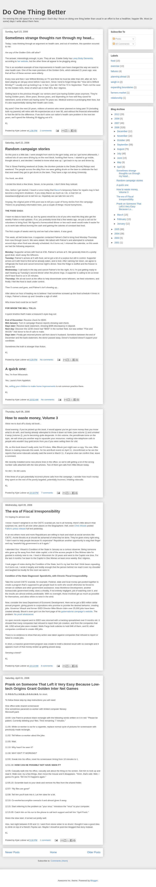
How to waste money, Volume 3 (31, 418)
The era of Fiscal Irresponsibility (32, 511)
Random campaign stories (27, 149)
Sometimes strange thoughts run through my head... (49, 38)
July (119, 153)
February (122, 219)
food (113, 60)
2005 (117, 229)
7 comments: (47, 493)
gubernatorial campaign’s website (77, 611)
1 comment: (46, 840)
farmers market (118, 92)
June (120, 158)
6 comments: (47, 666)
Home (53, 852)
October (121, 140)
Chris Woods (80, 526)
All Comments (121, 44)
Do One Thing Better (34, 12)
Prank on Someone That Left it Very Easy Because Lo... (129, 206)
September (123, 144)
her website (22, 61)
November (122, 136)
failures (114, 71)
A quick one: (15, 369)
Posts (117, 38)
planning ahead (118, 76)
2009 (117, 118)
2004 (117, 233)
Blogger (94, 880)
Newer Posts (12, 852)
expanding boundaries (122, 87)
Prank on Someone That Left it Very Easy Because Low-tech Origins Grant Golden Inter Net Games (52, 686)
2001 (117, 242)
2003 (117, 238)
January (121, 223)
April (119, 167)
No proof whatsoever (23, 614)
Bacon (57, 190)
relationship (117, 98)
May (119, 162)
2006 (117, 127)
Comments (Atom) (59, 861)
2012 (117, 114)
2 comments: (46, 130)
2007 (117, 123)
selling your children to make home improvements (32, 386)
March (120, 214)
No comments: (47, 359)
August (121, 149)
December (122, 131)
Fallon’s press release (15, 528)
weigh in (115, 82)
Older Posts (93, 852)
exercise (115, 66)
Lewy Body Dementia (83, 58)
